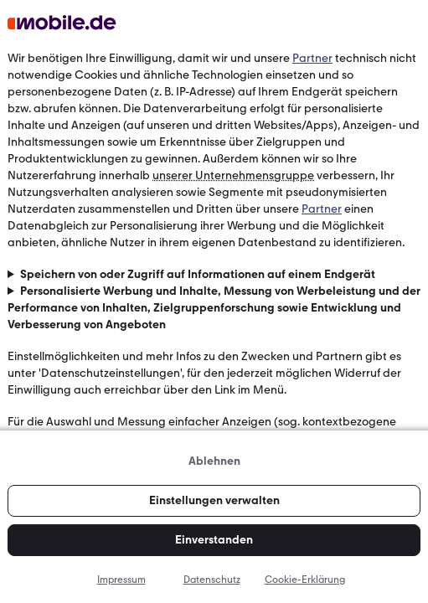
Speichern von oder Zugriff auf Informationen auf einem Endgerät (197, 274)
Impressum (121, 579)
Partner (312, 58)
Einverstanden (214, 540)
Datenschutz (211, 579)
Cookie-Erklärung (305, 579)
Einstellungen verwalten (214, 500)
